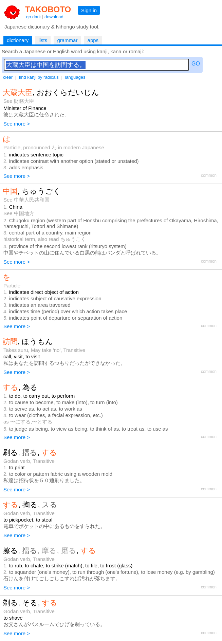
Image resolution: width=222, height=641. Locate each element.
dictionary (18, 40)
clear (8, 77)
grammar (67, 40)
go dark (33, 16)
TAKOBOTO (48, 9)
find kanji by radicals (39, 77)
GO (195, 64)
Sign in (89, 10)
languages (75, 77)
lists (42, 40)
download (53, 16)
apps (93, 40)
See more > (16, 124)
